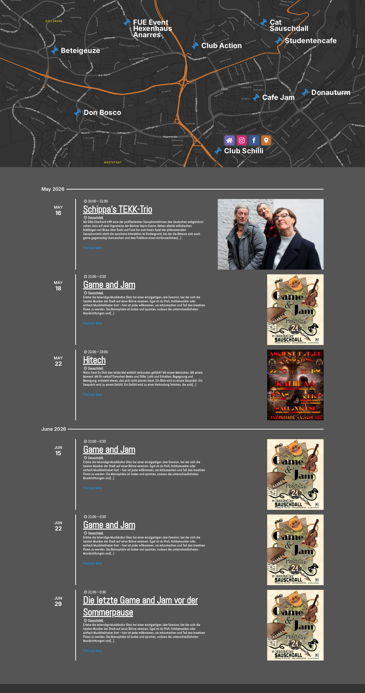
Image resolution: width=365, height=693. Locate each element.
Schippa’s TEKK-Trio (117, 209)
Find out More (92, 247)
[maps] (266, 140)
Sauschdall (95, 217)
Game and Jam (109, 285)
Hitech (94, 360)
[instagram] (242, 140)
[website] (229, 140)
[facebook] (254, 140)
